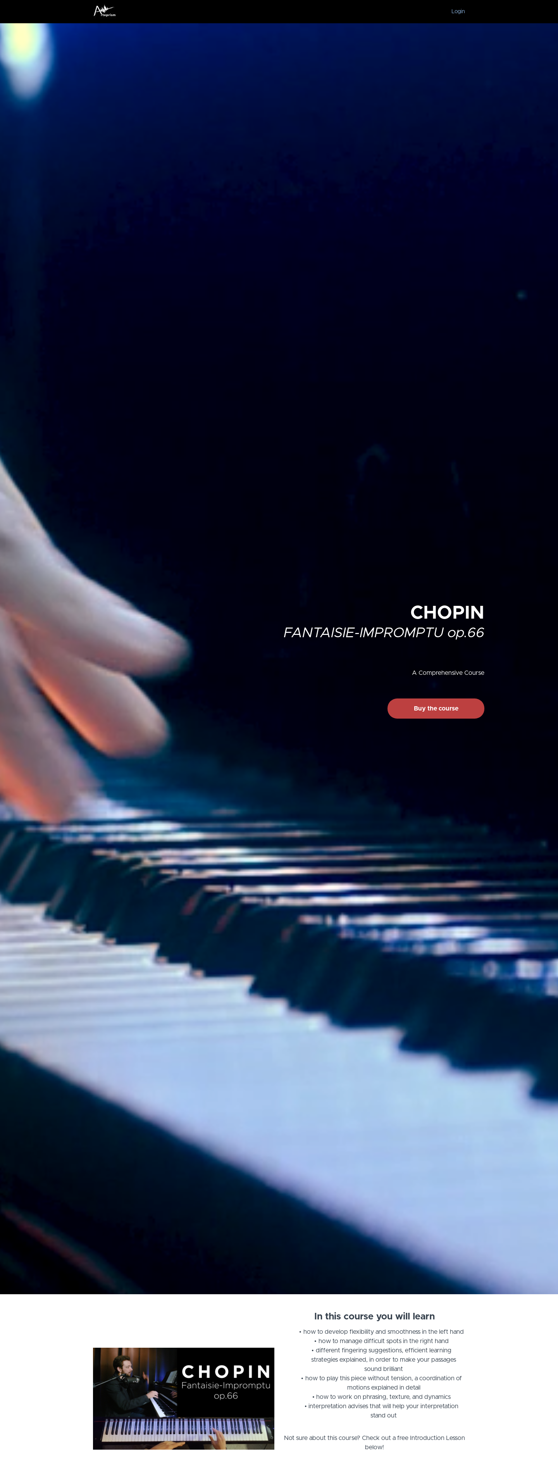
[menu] (455, 12)
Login (458, 11)
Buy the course (436, 708)
